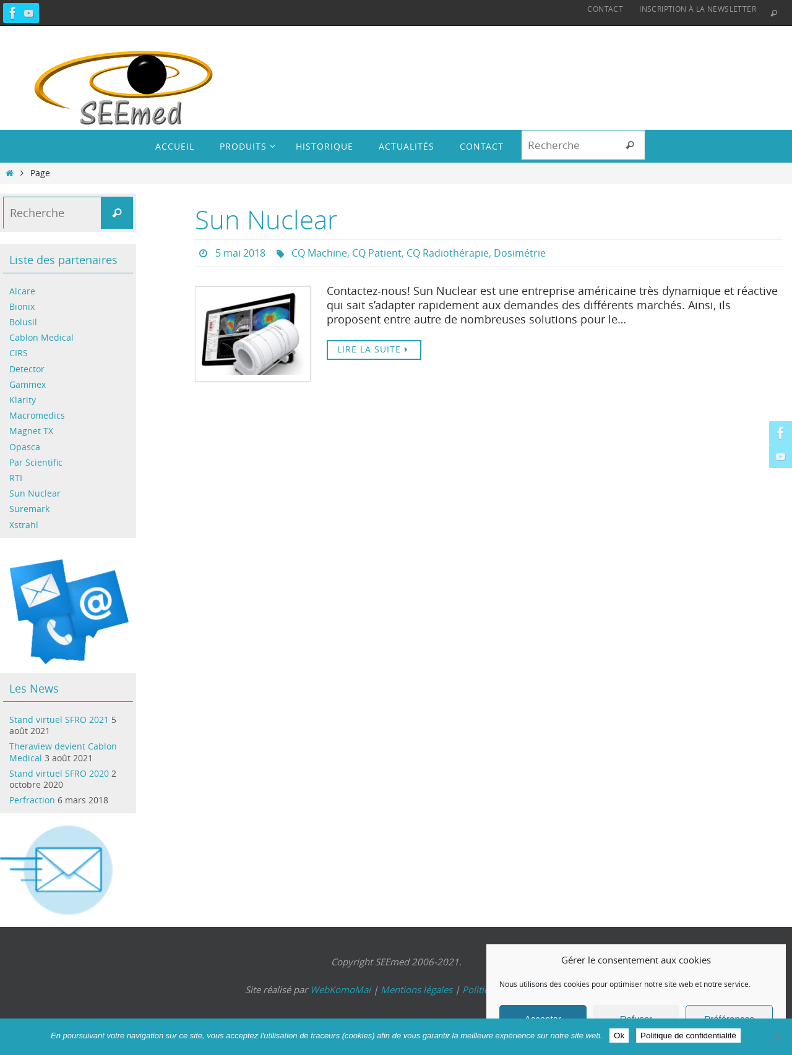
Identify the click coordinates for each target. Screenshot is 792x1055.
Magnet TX (31, 431)
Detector (27, 369)
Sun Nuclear (266, 219)
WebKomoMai (340, 989)
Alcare (22, 291)
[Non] (776, 1037)
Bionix (22, 306)
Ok (619, 1035)
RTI (15, 478)
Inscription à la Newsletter (697, 9)
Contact (605, 9)
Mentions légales (416, 989)
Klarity (22, 400)
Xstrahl (23, 525)
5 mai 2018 (240, 253)
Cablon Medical (41, 337)
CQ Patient (377, 253)
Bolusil (23, 322)
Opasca (24, 447)
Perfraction (32, 800)
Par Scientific (35, 462)
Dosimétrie (520, 253)
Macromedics (37, 415)
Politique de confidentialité (688, 1035)
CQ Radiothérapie (448, 253)
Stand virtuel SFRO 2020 (59, 773)
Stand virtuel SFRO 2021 (59, 719)
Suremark (29, 509)
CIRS (18, 353)
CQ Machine (319, 253)
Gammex (27, 384)
